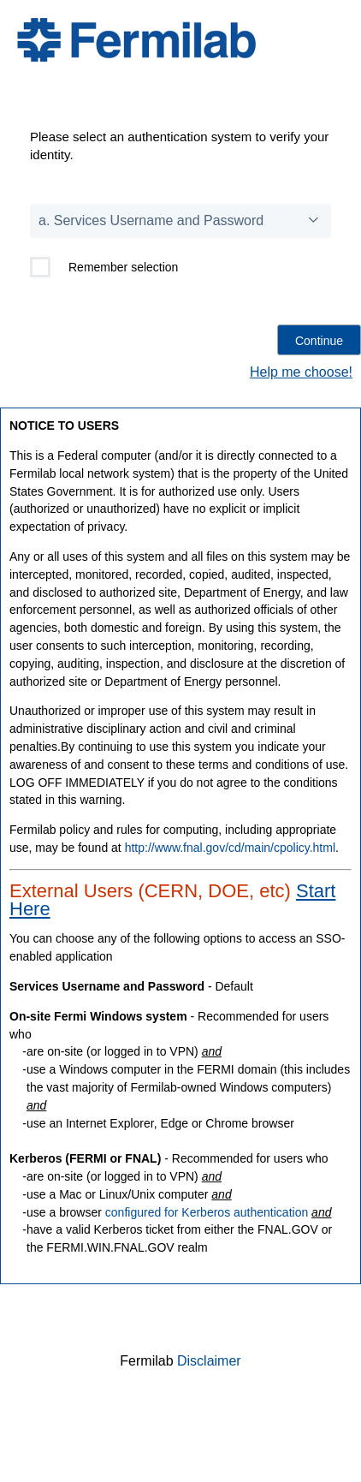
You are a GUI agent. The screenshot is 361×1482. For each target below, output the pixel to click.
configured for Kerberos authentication (206, 1212)
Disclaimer (209, 1361)
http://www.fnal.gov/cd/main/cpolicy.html (230, 847)
